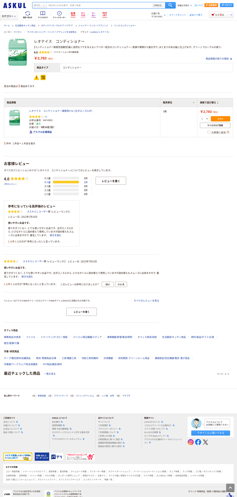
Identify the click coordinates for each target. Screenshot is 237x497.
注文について (10, 422)
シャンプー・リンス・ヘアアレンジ (93, 26)
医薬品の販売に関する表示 (111, 446)
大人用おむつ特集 (164, 476)
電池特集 (64, 471)
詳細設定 (158, 5)
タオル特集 (50, 476)
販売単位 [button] (179, 102)
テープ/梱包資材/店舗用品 (17, 358)
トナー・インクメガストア (34, 471)
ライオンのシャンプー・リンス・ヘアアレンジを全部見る (52, 32)
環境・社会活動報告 (61, 429)
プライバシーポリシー (109, 429)
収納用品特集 (181, 476)
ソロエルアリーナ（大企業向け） (159, 425)
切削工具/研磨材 (90, 358)
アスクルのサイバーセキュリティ (68, 439)
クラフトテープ (61, 396)
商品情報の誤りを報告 (219, 58)
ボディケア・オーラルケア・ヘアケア (57, 26)
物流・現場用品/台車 (46, 358)
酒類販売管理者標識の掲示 (111, 443)
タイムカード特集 (79, 471)
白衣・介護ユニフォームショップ (20, 480)
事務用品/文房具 (12, 337)
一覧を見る (50, 373)
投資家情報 (58, 425)
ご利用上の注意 (106, 436)
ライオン (18, 32)
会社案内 (57, 422)
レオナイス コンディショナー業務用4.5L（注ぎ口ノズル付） (61, 111)
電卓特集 (53, 471)
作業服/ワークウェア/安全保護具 (21, 364)
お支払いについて (12, 429)
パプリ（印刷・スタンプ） (156, 429)
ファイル (30, 337)
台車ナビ (101, 476)
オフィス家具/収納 (147, 337)
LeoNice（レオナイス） (99, 32)
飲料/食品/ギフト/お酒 (202, 337)
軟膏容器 (42, 396)
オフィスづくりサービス (69, 480)
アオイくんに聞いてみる (210, 432)
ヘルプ (200, 5)
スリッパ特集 (36, 476)
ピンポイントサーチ (92, 480)
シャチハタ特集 (197, 476)
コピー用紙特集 (13, 471)
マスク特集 (148, 476)
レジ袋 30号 (108, 396)
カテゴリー (9, 16)
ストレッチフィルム (85, 396)
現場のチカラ (88, 476)
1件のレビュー (10, 184)
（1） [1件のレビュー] (46, 116)
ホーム (7, 26)
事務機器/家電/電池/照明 (119, 337)
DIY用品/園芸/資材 (52, 364)
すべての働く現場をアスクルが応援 (124, 476)
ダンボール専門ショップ (69, 476)
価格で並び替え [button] (209, 102)
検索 (170, 5)
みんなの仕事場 (152, 432)
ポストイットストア (46, 480)
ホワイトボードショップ (119, 471)
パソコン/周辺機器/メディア (87, 337)
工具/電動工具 (69, 358)
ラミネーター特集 (97, 471)
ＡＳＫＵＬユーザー (37, 211)
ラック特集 (187, 471)
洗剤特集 (23, 476)
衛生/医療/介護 (11, 343)
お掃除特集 (11, 476)
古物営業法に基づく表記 (110, 439)
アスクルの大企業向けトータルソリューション (163, 441)
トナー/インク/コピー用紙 (54, 337)
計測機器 (108, 358)
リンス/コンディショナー (125, 26)
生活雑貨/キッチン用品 (25, 26)
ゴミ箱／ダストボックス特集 (208, 471)
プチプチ (126, 396)
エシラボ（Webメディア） (156, 436)
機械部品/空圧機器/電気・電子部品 (172, 358)
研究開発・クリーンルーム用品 (133, 358)
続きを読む (55, 235)
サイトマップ (104, 422)
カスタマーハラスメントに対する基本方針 (71, 433)
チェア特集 (174, 471)
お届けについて (11, 425)
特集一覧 (108, 480)
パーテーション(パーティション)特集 (149, 471)
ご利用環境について (108, 432)
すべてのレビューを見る (146, 300)
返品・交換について (13, 432)
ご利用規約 (104, 425)
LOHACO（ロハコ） (153, 422)
